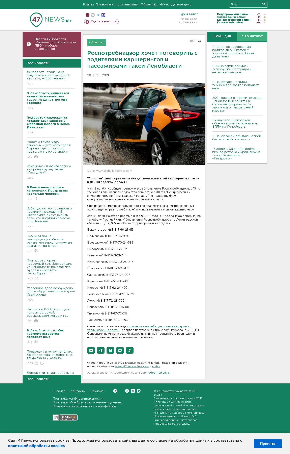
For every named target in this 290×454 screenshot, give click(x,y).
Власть (88, 4)
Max (139, 391)
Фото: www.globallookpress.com (109, 171)
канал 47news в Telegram (132, 366)
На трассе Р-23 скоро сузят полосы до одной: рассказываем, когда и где (51, 315)
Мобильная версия (87, 15)
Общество (149, 4)
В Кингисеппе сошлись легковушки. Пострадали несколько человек (231, 69)
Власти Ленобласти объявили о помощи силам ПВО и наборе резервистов (55, 44)
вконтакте (93, 15)
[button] (91, 350)
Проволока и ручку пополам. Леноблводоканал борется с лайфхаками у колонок (51, 357)
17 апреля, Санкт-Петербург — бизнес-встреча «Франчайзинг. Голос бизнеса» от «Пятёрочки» (236, 154)
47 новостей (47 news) (172, 391)
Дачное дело (181, 4)
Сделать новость (103, 21)
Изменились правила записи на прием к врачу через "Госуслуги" (51, 172)
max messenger (103, 15)
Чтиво (164, 4)
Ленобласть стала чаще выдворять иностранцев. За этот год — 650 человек (51, 78)
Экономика (104, 4)
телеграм (98, 15)
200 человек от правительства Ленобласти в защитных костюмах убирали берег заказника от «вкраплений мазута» (236, 104)
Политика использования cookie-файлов (84, 406)
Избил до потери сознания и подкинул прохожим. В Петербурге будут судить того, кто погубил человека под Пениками (51, 217)
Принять (268, 444)
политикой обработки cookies (36, 446)
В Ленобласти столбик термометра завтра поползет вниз (235, 85)
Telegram (133, 391)
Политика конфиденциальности (78, 398)
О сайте (59, 391)
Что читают (252, 36)
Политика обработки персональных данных (87, 402)
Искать (263, 4)
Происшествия (127, 4)
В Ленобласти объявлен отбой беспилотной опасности (236, 138)
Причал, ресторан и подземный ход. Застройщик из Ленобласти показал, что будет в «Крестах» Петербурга (51, 269)
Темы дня (222, 36)
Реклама (97, 391)
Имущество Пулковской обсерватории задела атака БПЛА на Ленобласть (234, 123)
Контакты (78, 391)
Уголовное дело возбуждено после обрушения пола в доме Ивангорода (51, 294)
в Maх (156, 366)
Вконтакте (115, 391)
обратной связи (159, 373)
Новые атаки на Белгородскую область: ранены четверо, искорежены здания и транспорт (51, 244)
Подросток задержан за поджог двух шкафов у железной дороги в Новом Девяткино (233, 52)
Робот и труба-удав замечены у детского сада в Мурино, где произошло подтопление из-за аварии (51, 150)
